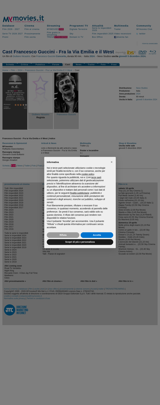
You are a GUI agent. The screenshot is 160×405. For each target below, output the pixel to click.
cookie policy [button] (87, 174)
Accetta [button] (97, 235)
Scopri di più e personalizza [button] (80, 242)
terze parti (96, 177)
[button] (111, 162)
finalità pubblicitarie (79, 193)
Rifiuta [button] (63, 235)
